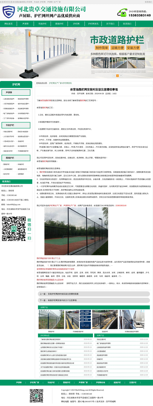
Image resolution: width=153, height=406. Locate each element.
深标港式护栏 (8, 151)
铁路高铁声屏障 (23, 99)
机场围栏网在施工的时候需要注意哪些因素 (55, 371)
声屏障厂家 (83, 383)
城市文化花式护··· (9, 146)
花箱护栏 (21, 141)
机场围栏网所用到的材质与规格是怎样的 (54, 375)
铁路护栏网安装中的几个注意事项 (62, 300)
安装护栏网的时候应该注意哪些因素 (63, 294)
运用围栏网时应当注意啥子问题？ (52, 347)
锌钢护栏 (21, 164)
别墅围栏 (21, 174)
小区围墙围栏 (8, 169)
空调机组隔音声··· (9, 109)
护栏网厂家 (34, 383)
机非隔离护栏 (22, 146)
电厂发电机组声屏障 (104, 343)
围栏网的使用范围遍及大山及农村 (50, 280)
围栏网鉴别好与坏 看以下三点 (48, 258)
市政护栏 (10, 125)
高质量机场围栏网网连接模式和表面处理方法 (56, 359)
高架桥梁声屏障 (23, 109)
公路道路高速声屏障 (104, 347)
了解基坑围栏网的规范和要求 (50, 339)
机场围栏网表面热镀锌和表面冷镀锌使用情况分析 (57, 363)
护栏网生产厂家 (55, 83)
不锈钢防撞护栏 (23, 151)
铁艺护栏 (6, 174)
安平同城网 (111, 402)
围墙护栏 (10, 158)
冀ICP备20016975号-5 (87, 402)
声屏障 (50, 2)
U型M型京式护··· (9, 141)
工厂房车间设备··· (9, 118)
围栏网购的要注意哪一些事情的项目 (53, 343)
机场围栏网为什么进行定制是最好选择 (54, 355)
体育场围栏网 (45, 100)
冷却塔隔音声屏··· (24, 113)
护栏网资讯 (67, 83)
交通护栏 (132, 383)
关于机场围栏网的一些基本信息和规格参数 (55, 367)
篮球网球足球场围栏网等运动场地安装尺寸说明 (55, 269)
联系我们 (148, 2)
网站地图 (65, 402)
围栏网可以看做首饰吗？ (49, 351)
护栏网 (43, 2)
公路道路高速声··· (9, 99)
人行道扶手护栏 (8, 136)
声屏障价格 (100, 383)
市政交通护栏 (8, 132)
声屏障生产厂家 (69, 205)
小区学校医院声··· (9, 104)
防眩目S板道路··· (23, 132)
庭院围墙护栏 (22, 169)
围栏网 (82, 100)
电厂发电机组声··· (9, 113)
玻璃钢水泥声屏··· (24, 118)
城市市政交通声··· (24, 104)
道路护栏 (117, 383)
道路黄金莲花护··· (24, 136)
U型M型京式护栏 (102, 371)
